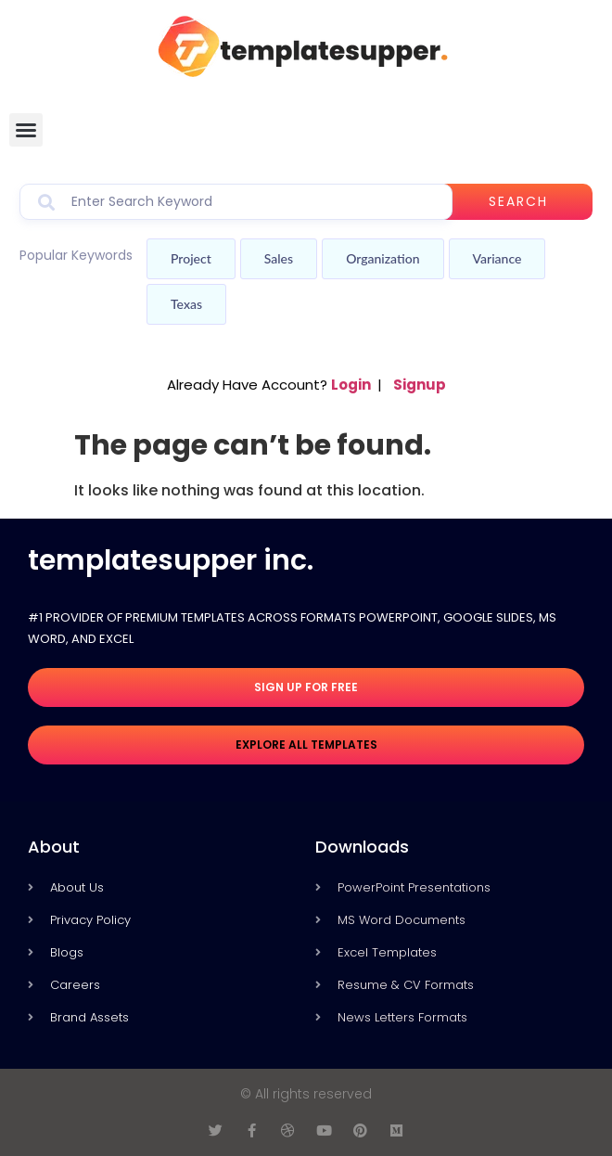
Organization (382, 258)
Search (518, 201)
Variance (497, 258)
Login (351, 384)
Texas (186, 304)
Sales (278, 258)
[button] (26, 130)
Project (191, 258)
